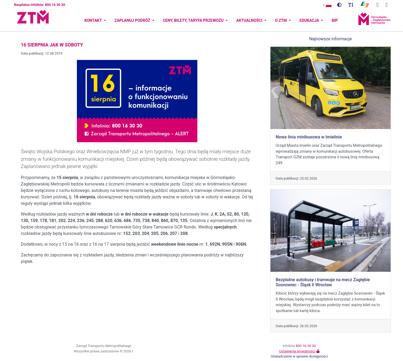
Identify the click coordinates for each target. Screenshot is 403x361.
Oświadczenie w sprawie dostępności (299, 356)
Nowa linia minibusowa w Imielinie (309, 137)
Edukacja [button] (309, 20)
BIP (335, 20)
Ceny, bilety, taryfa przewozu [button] (193, 20)
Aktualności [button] (249, 20)
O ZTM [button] (281, 20)
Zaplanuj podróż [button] (133, 20)
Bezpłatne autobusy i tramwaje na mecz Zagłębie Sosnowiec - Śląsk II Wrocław (323, 282)
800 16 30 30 (306, 346)
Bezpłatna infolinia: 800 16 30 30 (39, 5)
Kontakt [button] (93, 20)
